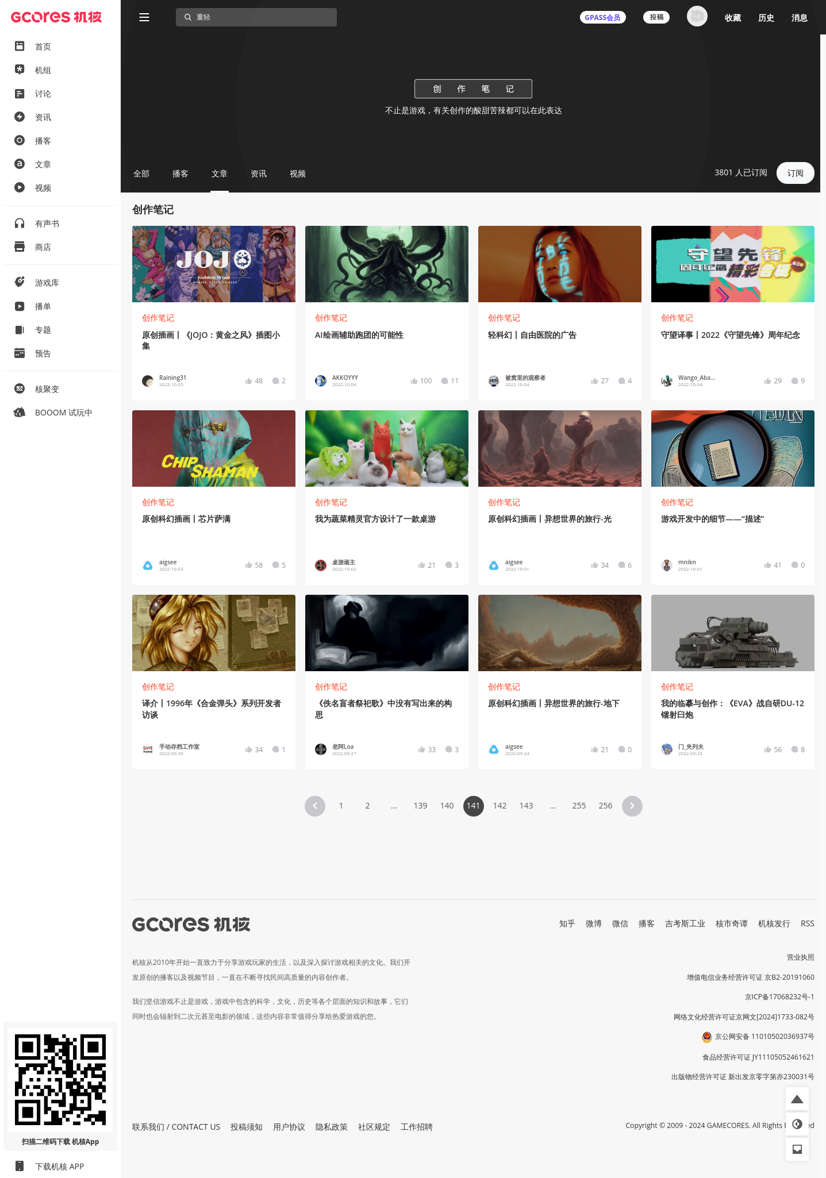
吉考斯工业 (685, 923)
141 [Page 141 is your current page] (473, 805)
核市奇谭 (732, 923)
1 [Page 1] (341, 805)
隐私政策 (332, 1126)
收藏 (733, 17)
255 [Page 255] (579, 805)
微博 (594, 923)
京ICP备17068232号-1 (780, 997)
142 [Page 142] (499, 805)
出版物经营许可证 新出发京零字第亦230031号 (743, 1076)
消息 (800, 17)
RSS (808, 923)
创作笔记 (158, 317)
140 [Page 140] (447, 805)
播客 (647, 923)
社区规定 (374, 1126)
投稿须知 (246, 1126)
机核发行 (774, 923)
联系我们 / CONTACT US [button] (176, 1126)
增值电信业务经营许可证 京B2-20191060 (751, 977)
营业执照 (801, 957)
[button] (315, 806)
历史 (766, 17)
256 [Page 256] (605, 805)
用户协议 (289, 1126)
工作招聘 (417, 1126)
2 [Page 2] (367, 805)
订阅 (795, 172)
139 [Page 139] (420, 805)
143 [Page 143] (526, 805)
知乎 (567, 923)
